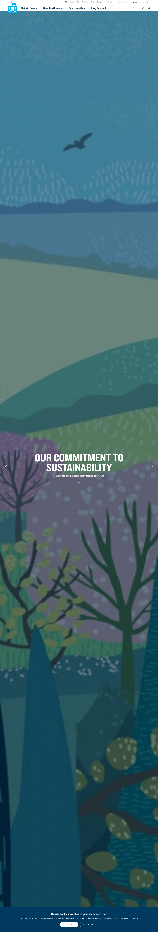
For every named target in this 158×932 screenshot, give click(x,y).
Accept (69, 924)
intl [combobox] (147, 2)
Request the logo (96, 2)
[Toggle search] (148, 8)
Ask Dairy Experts (69, 2)
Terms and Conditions (129, 918)
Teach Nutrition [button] (80, 8)
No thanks (89, 924)
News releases (122, 2)
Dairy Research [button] (102, 8)
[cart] (142, 8)
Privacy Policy (109, 918)
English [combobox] (135, 2)
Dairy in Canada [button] (31, 8)
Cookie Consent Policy (94, 918)
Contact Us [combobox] (109, 2)
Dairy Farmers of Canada (12, 7)
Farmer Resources (82, 2)
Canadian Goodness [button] (56, 8)
